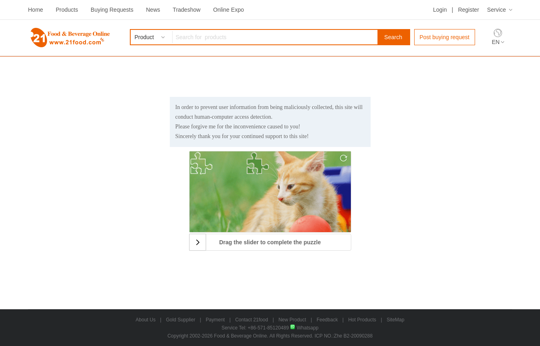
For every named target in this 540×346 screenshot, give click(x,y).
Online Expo (228, 9)
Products (67, 9)
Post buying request (444, 37)
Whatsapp (304, 328)
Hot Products (362, 320)
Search (393, 37)
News (153, 9)
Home (35, 9)
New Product (292, 320)
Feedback (327, 320)
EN (496, 42)
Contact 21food (251, 320)
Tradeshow (186, 9)
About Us (145, 320)
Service (496, 9)
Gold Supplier (181, 320)
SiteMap (395, 320)
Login (440, 9)
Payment (215, 320)
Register (468, 9)
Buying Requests (112, 9)
